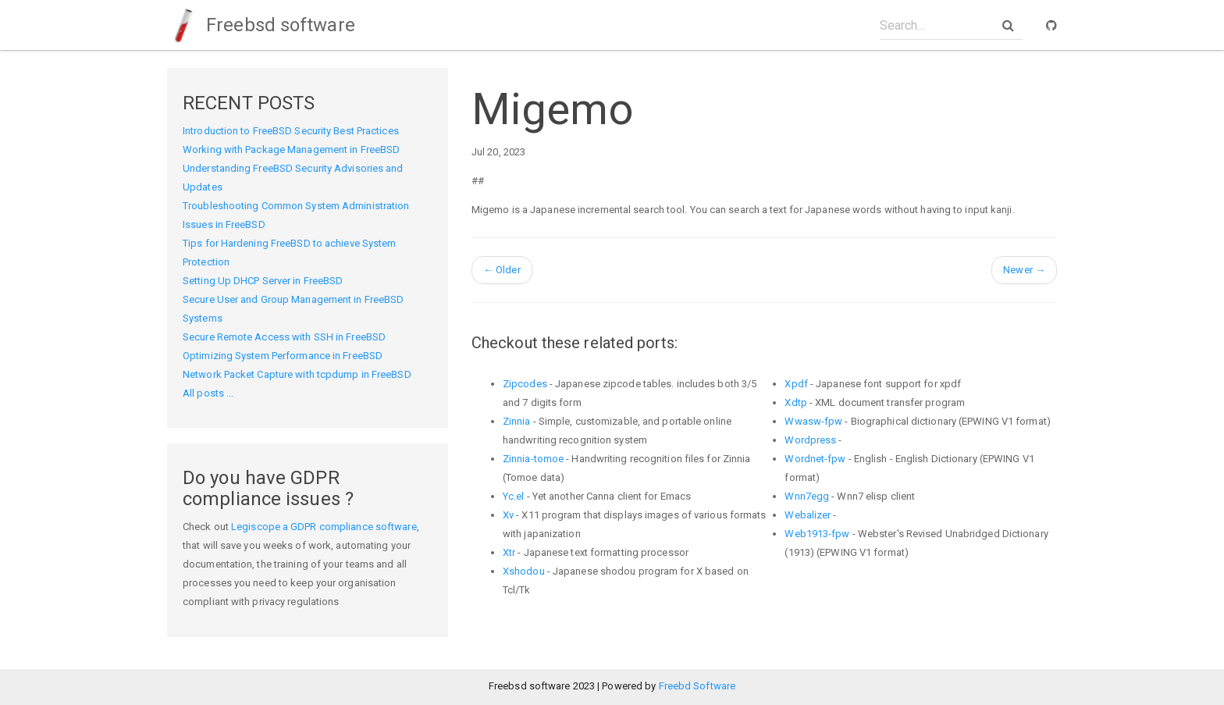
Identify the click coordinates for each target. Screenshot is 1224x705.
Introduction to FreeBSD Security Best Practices (291, 131)
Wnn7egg (807, 496)
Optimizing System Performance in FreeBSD (282, 355)
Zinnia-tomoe (533, 459)
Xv (508, 515)
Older (502, 270)
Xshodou (524, 571)
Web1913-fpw (817, 533)
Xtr (509, 552)
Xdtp (795, 402)
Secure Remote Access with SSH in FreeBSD (284, 337)
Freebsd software (261, 25)
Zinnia (517, 421)
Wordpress (810, 440)
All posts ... (208, 393)
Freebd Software (697, 686)
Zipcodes (525, 384)
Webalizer (808, 515)
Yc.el (514, 496)
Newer (1024, 270)
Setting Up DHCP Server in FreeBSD (263, 281)
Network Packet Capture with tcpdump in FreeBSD (297, 374)
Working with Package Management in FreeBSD (291, 149)
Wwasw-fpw (813, 421)
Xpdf (796, 384)
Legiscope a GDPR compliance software (324, 526)
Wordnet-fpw (815, 459)
